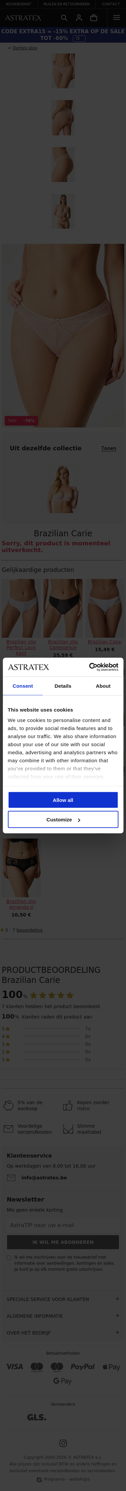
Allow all (63, 800)
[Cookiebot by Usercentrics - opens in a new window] (89, 667)
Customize (63, 819)
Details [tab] (63, 685)
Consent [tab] (22, 685)
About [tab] (103, 685)
